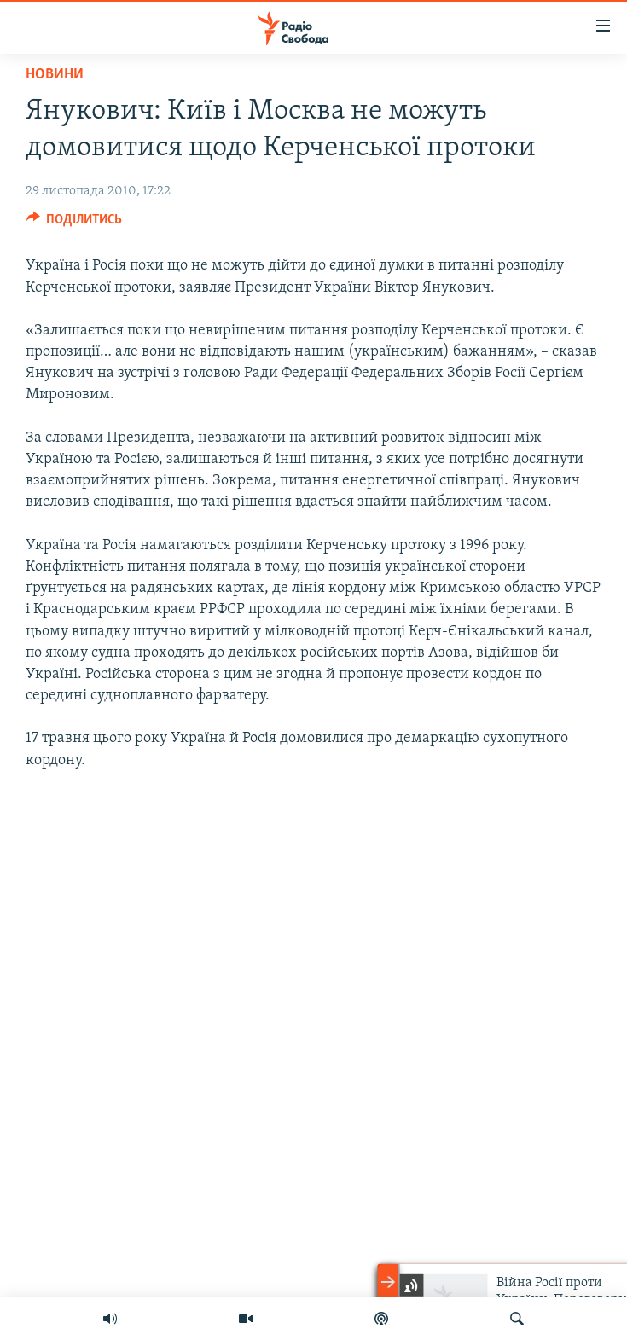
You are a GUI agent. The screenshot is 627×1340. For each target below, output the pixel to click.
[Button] (74, 223)
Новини (55, 75)
